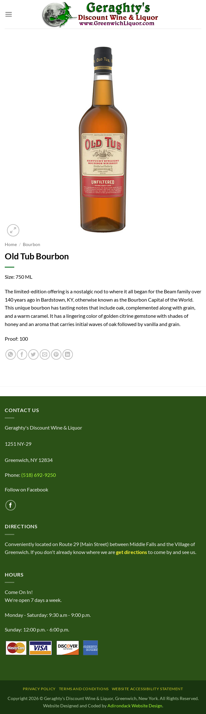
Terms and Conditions (84, 688)
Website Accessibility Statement (147, 688)
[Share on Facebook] (22, 354)
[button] (8, 14)
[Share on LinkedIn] (67, 354)
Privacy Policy (39, 688)
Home (11, 244)
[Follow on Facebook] (10, 505)
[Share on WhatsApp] (10, 354)
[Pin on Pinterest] (56, 354)
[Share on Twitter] (33, 354)
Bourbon (31, 244)
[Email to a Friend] (45, 354)
